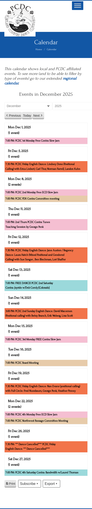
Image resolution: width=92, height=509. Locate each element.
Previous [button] (13, 115)
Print (10, 484)
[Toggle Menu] (77, 5)
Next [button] (38, 115)
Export (51, 484)
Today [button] (27, 115)
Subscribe (29, 484)
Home (39, 49)
